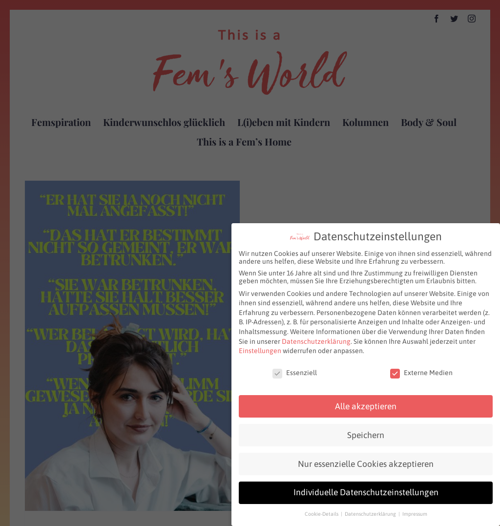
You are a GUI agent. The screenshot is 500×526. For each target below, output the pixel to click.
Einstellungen (260, 348)
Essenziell (294, 370)
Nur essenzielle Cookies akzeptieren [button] (366, 460)
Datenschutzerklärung (316, 338)
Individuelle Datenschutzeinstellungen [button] (365, 489)
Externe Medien (421, 370)
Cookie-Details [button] (322, 511)
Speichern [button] (365, 432)
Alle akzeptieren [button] (365, 403)
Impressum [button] (414, 511)
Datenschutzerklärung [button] (371, 511)
